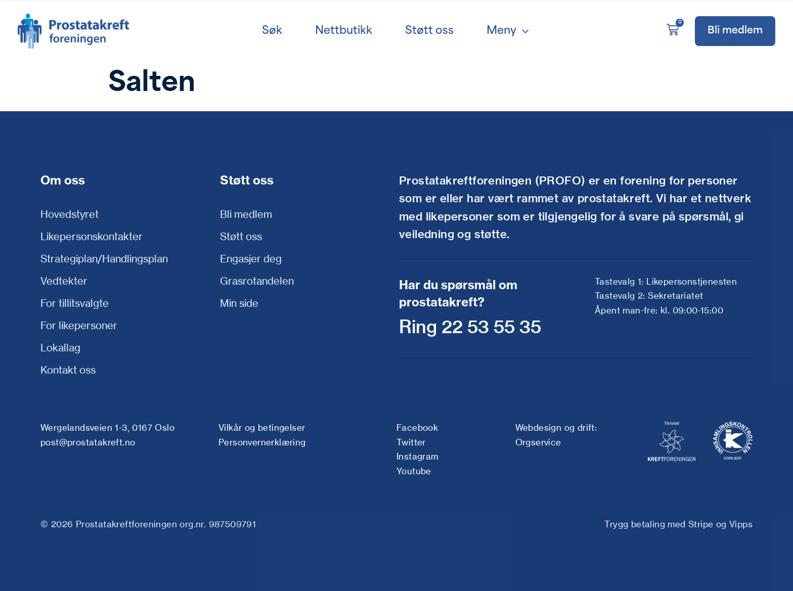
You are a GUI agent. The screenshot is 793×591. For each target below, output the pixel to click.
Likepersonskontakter (91, 236)
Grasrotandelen (257, 281)
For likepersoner (78, 325)
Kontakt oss (68, 369)
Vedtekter (63, 281)
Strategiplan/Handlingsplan (104, 258)
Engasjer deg (251, 258)
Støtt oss (241, 236)
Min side (239, 303)
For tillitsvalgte (74, 303)
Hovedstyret (69, 214)
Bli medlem (246, 214)
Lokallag (60, 347)
